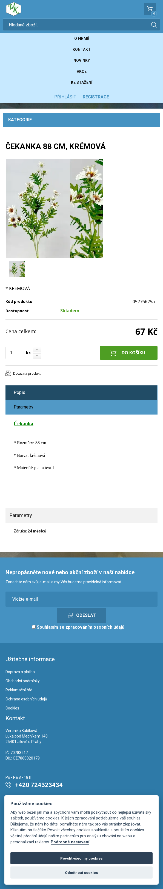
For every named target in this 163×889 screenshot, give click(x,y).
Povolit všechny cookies (81, 858)
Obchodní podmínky (22, 681)
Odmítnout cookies (81, 872)
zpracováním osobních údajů (94, 627)
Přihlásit (65, 97)
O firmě (81, 38)
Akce (82, 71)
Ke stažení (81, 82)
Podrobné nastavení (70, 842)
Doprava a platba (20, 672)
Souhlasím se (78, 627)
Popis (19, 392)
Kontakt (82, 49)
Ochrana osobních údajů (26, 699)
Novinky (81, 60)
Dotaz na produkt (27, 373)
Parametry (23, 407)
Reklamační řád (18, 690)
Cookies (12, 708)
